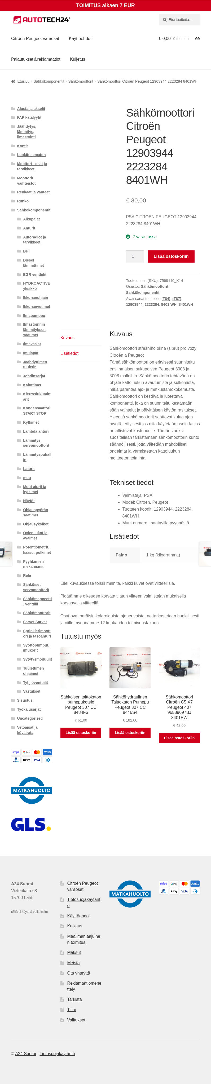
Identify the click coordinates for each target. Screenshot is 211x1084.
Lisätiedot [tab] (69, 353)
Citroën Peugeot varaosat (35, 38)
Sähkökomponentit (48, 81)
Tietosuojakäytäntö (57, 1053)
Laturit (29, 469)
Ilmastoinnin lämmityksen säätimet (34, 329)
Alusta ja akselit (31, 109)
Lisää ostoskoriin (171, 256)
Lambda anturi (36, 431)
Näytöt (29, 501)
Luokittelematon (31, 155)
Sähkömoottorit (80, 81)
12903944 (134, 304)
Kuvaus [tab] (67, 337)
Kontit (22, 146)
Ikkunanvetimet (36, 306)
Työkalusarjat (29, 709)
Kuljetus (77, 59)
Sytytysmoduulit (37, 659)
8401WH (186, 304)
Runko (23, 201)
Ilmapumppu (34, 315)
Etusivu (23, 81)
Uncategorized (30, 718)
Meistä (73, 963)
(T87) (176, 299)
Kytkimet (31, 422)
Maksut (74, 952)
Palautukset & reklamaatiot (35, 59)
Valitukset (76, 1020)
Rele (27, 575)
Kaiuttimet (32, 385)
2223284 (152, 304)
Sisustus (25, 700)
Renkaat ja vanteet (33, 192)
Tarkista (74, 999)
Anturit (29, 228)
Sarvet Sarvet (35, 622)
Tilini (71, 1009)
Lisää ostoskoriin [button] (81, 733)
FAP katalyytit (29, 117)
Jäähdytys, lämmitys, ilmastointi (26, 131)
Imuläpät (30, 353)
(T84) (165, 299)
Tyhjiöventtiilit (35, 682)
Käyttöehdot (80, 38)
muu (27, 478)
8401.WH (169, 304)
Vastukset (31, 691)
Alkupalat (31, 219)
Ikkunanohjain (35, 297)
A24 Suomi (25, 1053)
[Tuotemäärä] (135, 256)
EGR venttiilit (34, 274)
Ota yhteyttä (78, 973)
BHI (26, 251)
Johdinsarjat (34, 376)
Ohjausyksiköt (36, 524)
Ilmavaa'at (32, 344)
